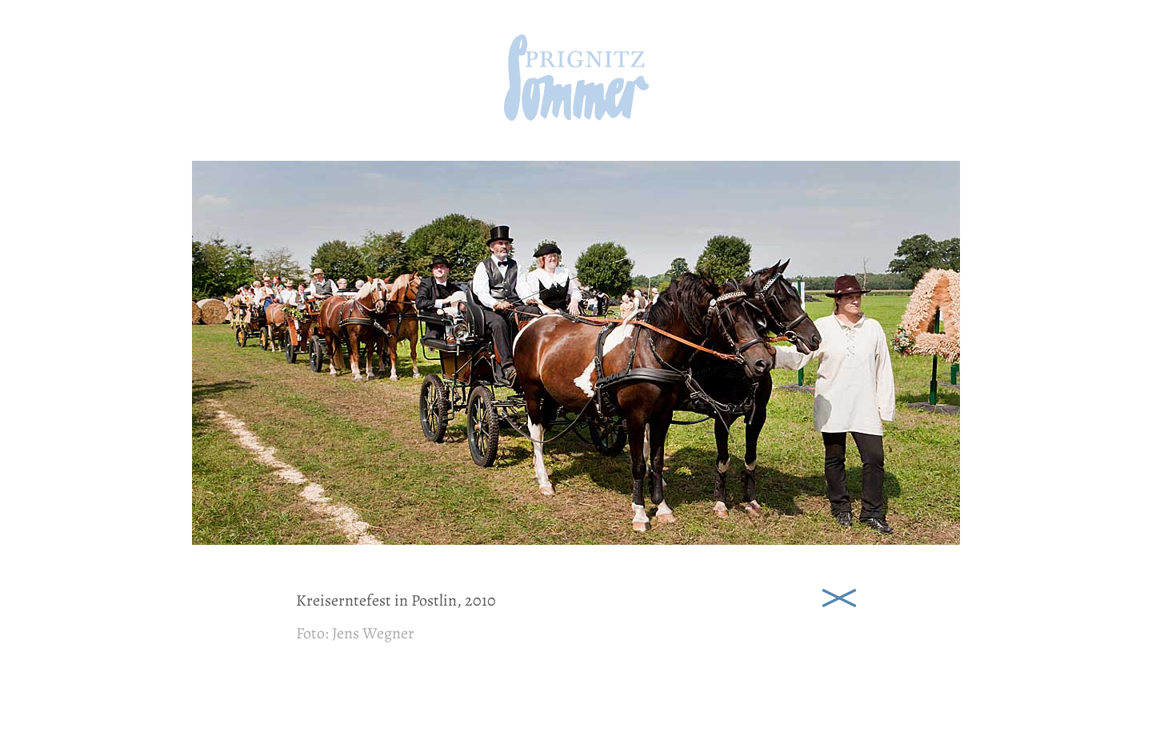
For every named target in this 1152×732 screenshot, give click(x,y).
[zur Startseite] (576, 115)
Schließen (839, 596)
